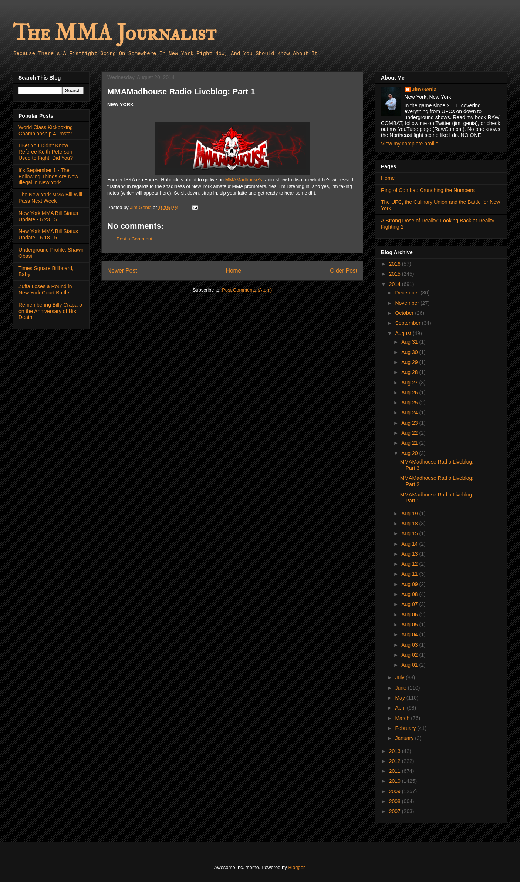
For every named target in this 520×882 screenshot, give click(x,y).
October (405, 313)
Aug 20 (410, 453)
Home (234, 270)
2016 (395, 264)
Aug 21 (410, 443)
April (401, 708)
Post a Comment (134, 239)
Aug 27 (410, 383)
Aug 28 (410, 372)
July (400, 677)
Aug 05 (410, 624)
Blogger (296, 867)
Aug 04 (410, 634)
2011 (395, 771)
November (407, 303)
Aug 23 (410, 423)
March (403, 718)
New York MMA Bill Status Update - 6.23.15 (48, 216)
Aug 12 (410, 564)
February (406, 728)
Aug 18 (410, 523)
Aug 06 (410, 614)
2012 (395, 761)
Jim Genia (424, 89)
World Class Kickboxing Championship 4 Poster (45, 130)
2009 (395, 791)
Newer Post (122, 270)
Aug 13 (410, 554)
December (407, 293)
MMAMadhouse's (243, 179)
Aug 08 (410, 594)
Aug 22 (410, 433)
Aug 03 (410, 645)
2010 (395, 781)
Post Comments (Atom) (247, 290)
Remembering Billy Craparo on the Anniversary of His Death (50, 311)
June (401, 688)
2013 (395, 751)
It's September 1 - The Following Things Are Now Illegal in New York (48, 176)
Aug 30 (410, 352)
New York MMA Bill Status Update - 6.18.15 (48, 234)
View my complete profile (409, 144)
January (405, 738)
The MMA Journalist (114, 33)
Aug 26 (410, 392)
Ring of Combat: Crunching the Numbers (428, 190)
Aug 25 (410, 402)
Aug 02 (410, 655)
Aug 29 (410, 362)
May (400, 698)
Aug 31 (410, 342)
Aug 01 (410, 665)
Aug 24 (410, 412)
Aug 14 (410, 544)
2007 (395, 811)
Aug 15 (410, 533)
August (403, 333)
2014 (395, 284)
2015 (395, 274)
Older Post (343, 270)
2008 (395, 801)
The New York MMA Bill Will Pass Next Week (50, 198)
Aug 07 (410, 604)
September (408, 323)
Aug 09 (410, 584)
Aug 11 (410, 574)
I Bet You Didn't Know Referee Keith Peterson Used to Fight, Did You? (45, 151)
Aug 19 (410, 513)
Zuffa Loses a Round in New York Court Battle (45, 289)
